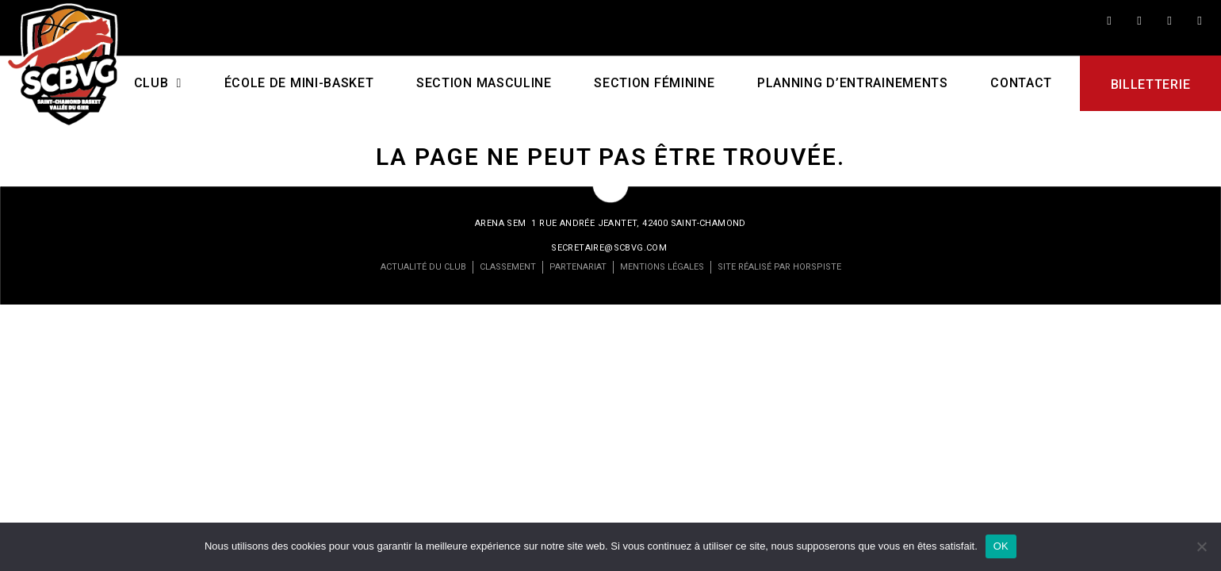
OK (1001, 546)
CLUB (157, 83)
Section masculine (483, 82)
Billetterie (1150, 84)
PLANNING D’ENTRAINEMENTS (853, 82)
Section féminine (654, 82)
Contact (1021, 82)
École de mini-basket (298, 82)
